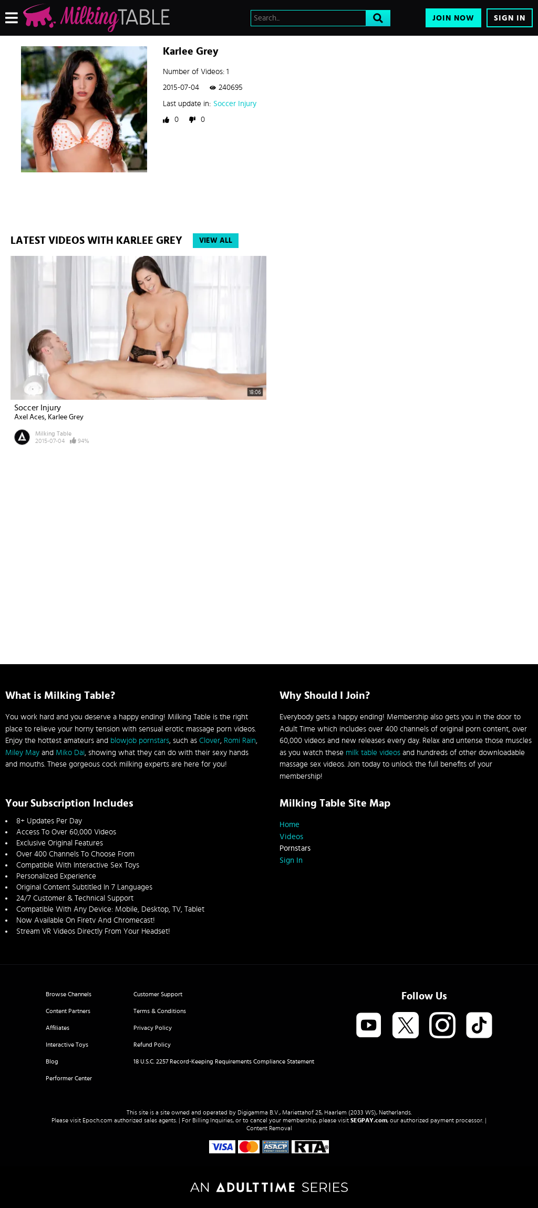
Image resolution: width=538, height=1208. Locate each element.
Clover (209, 741)
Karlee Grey (66, 417)
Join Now (453, 18)
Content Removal (269, 1128)
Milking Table (53, 433)
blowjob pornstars (139, 741)
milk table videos (373, 753)
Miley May (22, 753)
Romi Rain (240, 741)
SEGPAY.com (368, 1120)
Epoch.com (97, 1120)
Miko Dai (70, 753)
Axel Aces (29, 417)
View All (215, 240)
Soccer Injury (234, 104)
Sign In (509, 18)
